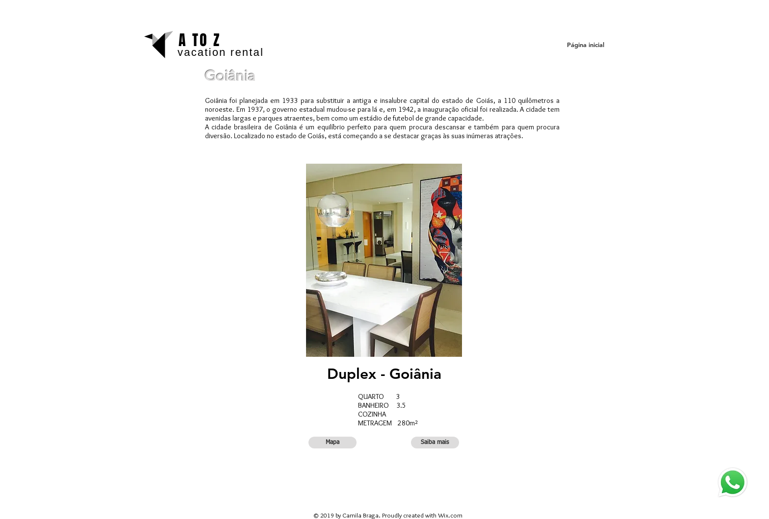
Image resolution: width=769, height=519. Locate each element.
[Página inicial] (585, 44)
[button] (332, 442)
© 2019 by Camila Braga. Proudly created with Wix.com (387, 515)
